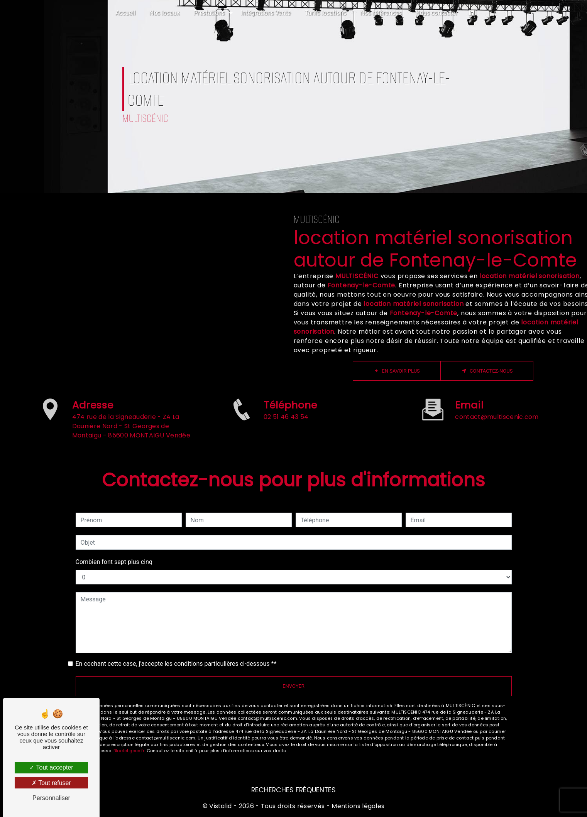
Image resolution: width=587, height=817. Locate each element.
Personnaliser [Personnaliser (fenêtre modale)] (51, 798)
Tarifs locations (326, 13)
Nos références (381, 13)
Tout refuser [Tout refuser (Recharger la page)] (51, 783)
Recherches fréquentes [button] (293, 790)
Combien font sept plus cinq (114, 561)
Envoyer (293, 686)
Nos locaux (164, 13)
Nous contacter (437, 13)
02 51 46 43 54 (286, 436)
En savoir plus (397, 371)
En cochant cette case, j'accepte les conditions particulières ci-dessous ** (176, 663)
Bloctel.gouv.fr (128, 751)
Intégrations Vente (265, 13)
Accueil (125, 13)
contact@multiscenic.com (496, 397)
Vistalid (220, 806)
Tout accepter (51, 767)
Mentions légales (357, 806)
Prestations (209, 13)
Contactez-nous (487, 371)
